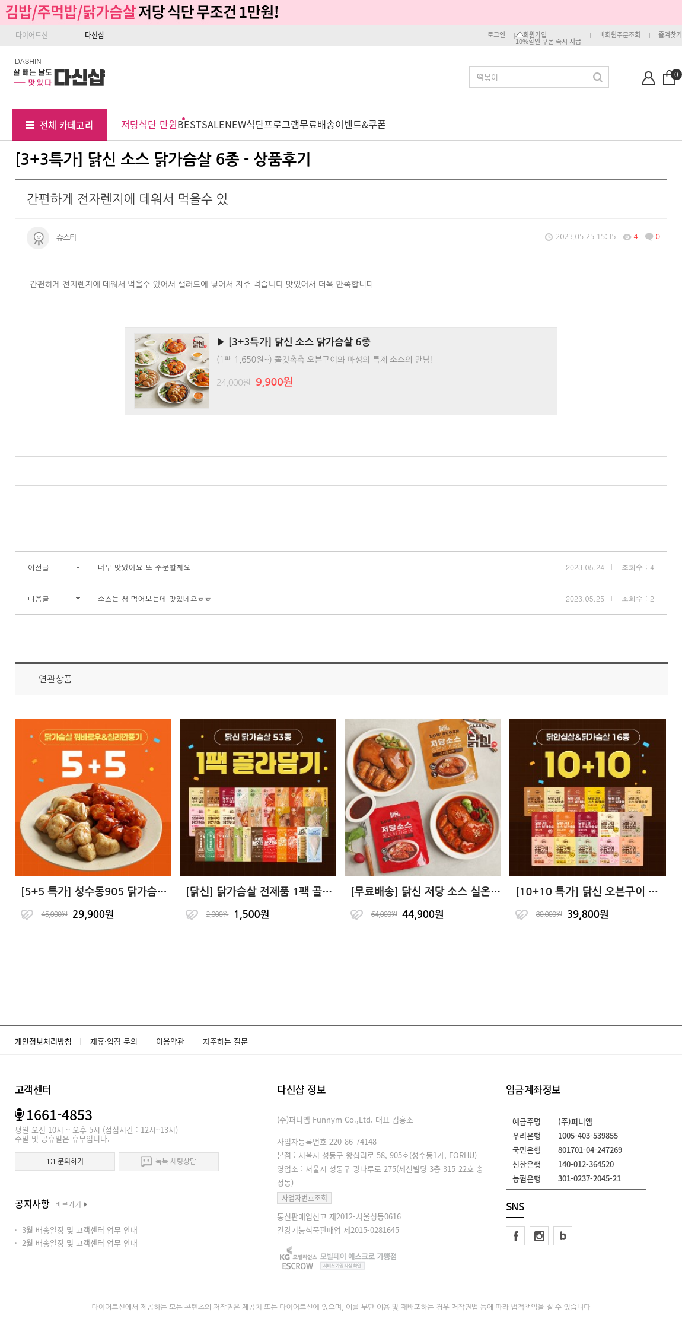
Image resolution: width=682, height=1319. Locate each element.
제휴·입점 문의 (114, 1041)
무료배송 (317, 124)
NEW (235, 124)
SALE (213, 124)
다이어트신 (31, 35)
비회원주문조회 (619, 34)
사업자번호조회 (304, 1198)
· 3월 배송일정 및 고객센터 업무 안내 (76, 1229)
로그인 (496, 34)
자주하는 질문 (225, 1041)
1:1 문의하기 (65, 1161)
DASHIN (28, 61)
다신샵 (94, 35)
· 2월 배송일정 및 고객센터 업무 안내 (76, 1242)
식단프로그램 (272, 124)
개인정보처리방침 (43, 1041)
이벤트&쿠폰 (360, 124)
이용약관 (170, 1041)
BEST (189, 124)
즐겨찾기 (670, 34)
